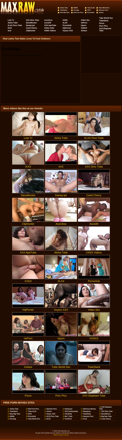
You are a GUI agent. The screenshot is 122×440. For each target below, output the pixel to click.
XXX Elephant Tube (94, 383)
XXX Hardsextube (71, 411)
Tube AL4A (91, 8)
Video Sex (85, 20)
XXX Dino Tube (32, 20)
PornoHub (90, 12)
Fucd (85, 419)
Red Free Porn (78, 12)
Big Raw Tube (106, 416)
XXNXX (84, 28)
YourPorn (68, 419)
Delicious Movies (89, 409)
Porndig (76, 10)
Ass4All (47, 23)
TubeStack (63, 10)
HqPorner (67, 28)
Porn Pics (103, 26)
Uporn (83, 25)
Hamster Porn (103, 10)
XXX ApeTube (50, 25)
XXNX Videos (50, 31)
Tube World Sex (104, 8)
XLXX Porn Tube (15, 25)
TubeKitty (68, 414)
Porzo (101, 23)
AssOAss (48, 20)
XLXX (65, 23)
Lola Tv (11, 20)
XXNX (65, 20)
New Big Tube (65, 12)
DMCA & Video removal (60, 435)
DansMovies (31, 23)
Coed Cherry (31, 28)
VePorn (84, 23)
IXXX (89, 10)
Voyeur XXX (68, 31)
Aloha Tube (64, 8)
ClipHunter (30, 31)
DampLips (30, 25)
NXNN (75, 8)
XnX (9, 31)
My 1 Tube (68, 416)
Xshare (101, 12)
